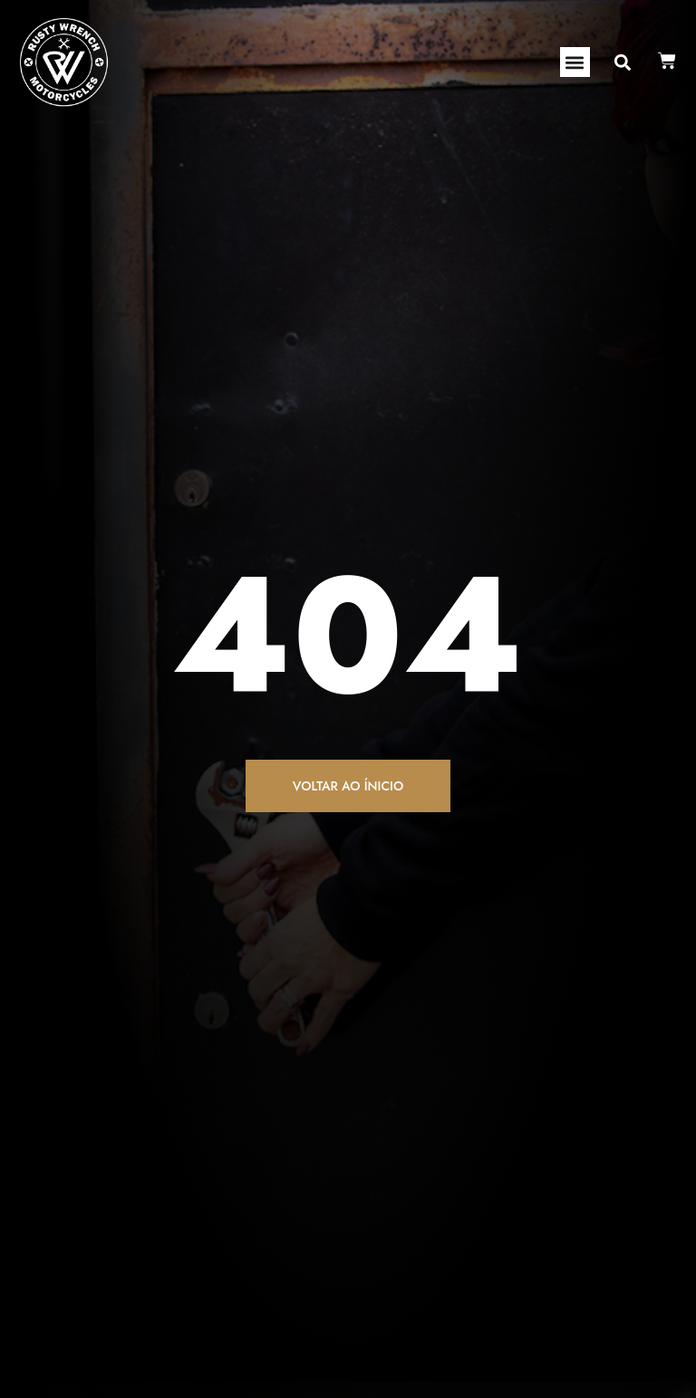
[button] (575, 62)
